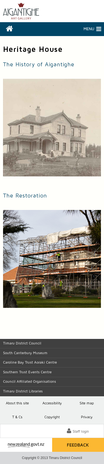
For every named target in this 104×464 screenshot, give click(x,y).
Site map (87, 403)
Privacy (87, 417)
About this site (17, 403)
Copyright (52, 417)
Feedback (78, 445)
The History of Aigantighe (38, 64)
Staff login (81, 431)
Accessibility (52, 403)
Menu (73, 29)
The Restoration (25, 196)
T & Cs (17, 417)
